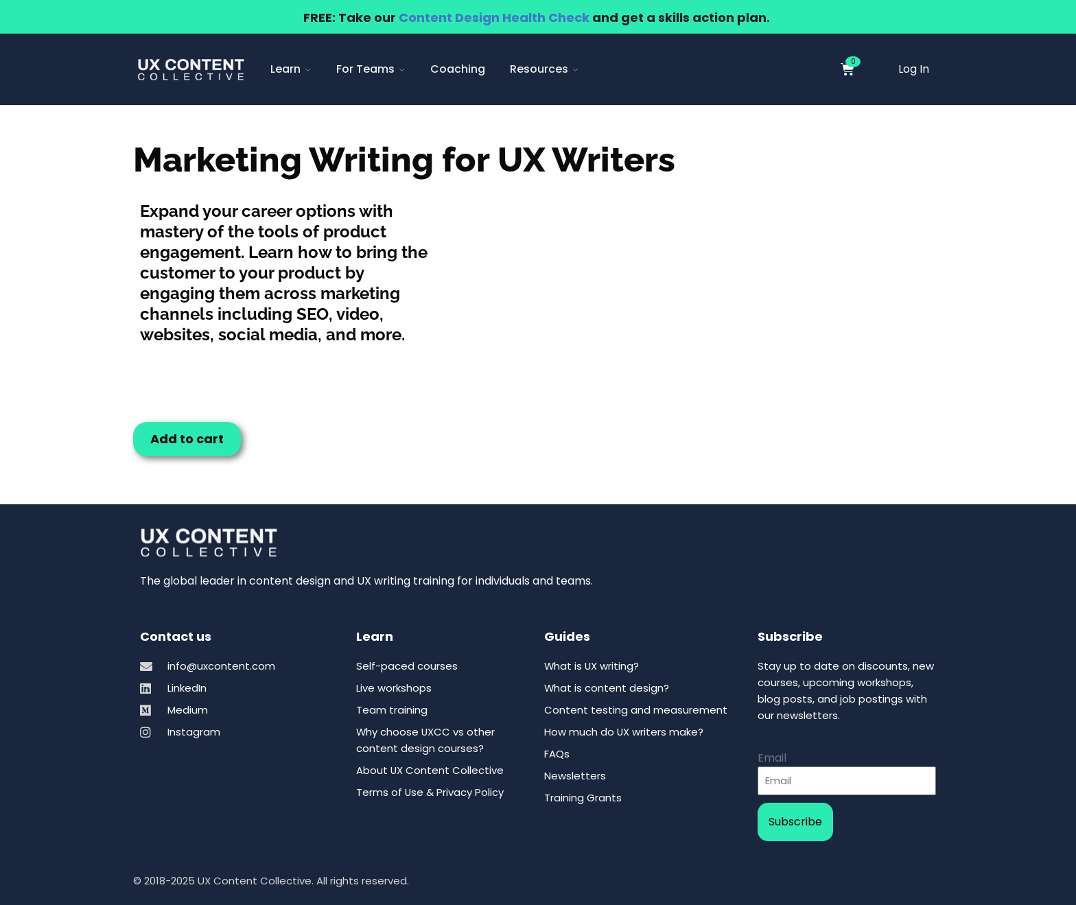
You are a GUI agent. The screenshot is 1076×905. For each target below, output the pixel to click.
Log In (913, 69)
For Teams (371, 69)
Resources (544, 69)
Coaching (457, 69)
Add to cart (187, 438)
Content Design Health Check (494, 17)
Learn (291, 69)
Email (772, 758)
